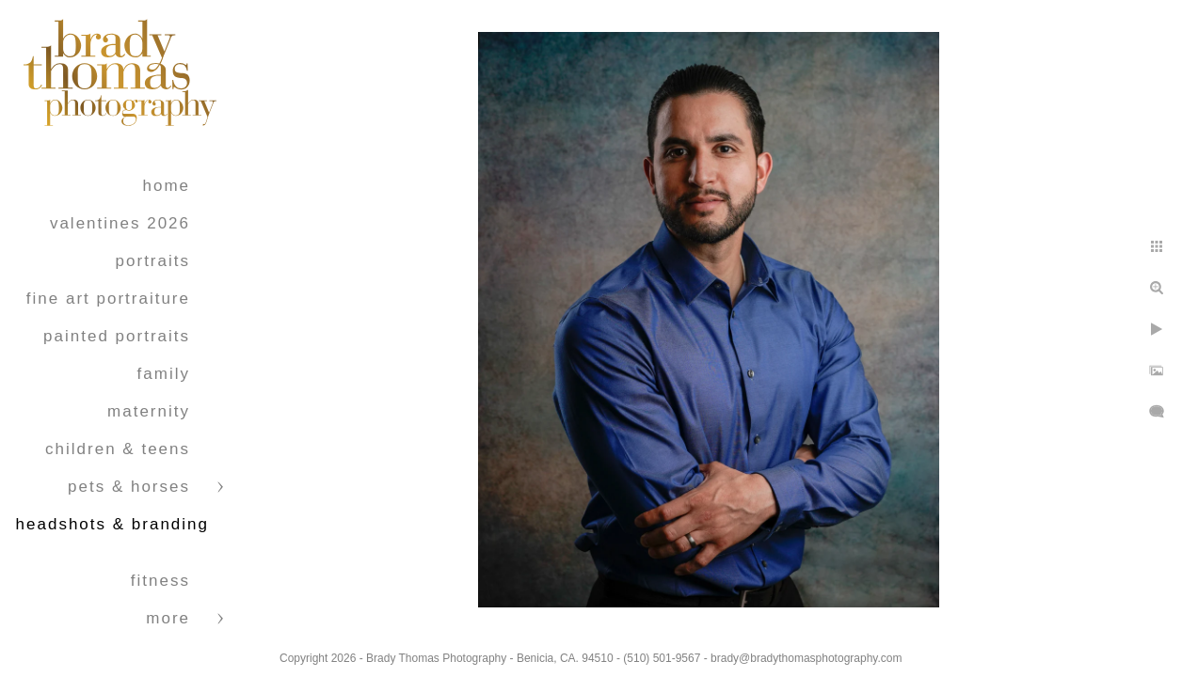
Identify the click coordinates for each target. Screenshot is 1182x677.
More (168, 618)
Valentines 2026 (120, 223)
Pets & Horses (129, 487)
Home (166, 186)
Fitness (160, 581)
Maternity (148, 411)
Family (163, 374)
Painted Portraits (116, 336)
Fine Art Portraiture (108, 298)
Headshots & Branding (112, 524)
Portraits (153, 261)
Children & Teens (117, 449)
